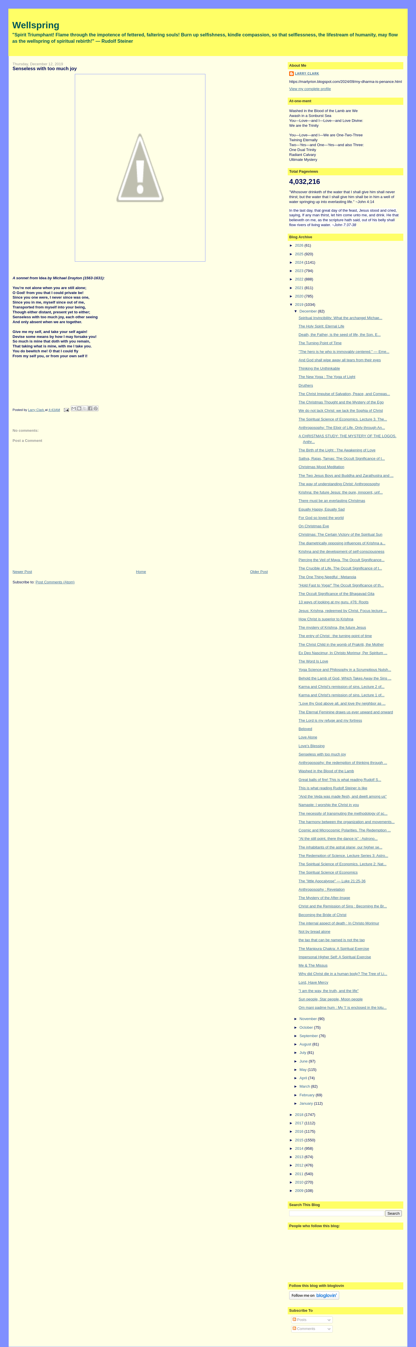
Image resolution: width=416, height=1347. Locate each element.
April (304, 1078)
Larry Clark (307, 73)
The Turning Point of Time (320, 343)
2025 (299, 254)
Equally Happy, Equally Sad (322, 509)
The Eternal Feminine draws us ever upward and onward (346, 712)
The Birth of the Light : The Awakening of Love (337, 450)
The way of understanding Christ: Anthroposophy (339, 484)
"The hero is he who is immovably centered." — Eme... (344, 351)
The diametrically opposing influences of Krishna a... (342, 543)
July (303, 1052)
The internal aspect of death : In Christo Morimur (339, 923)
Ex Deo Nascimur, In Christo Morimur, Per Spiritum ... (343, 653)
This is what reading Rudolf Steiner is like (333, 788)
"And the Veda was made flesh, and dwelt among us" (343, 796)
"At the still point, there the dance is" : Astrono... (338, 838)
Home (141, 572)
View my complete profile (310, 89)
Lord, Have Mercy (313, 982)
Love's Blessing (312, 746)
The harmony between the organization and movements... (347, 822)
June (304, 1061)
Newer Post (22, 572)
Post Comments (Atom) (55, 582)
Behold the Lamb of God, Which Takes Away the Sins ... (345, 678)
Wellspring (36, 25)
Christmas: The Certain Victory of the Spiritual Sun (340, 534)
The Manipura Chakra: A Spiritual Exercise (334, 948)
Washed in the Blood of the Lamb (326, 771)
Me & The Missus (313, 965)
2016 (299, 1131)
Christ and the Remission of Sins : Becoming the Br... (343, 906)
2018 (299, 1114)
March (305, 1086)
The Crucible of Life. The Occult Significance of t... (340, 568)
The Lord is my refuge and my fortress (330, 720)
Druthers (306, 385)
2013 (299, 1157)
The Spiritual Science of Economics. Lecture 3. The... (343, 419)
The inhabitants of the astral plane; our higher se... (340, 847)
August (306, 1044)
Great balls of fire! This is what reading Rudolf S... (340, 779)
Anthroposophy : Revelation (322, 889)
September (309, 1036)
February (308, 1095)
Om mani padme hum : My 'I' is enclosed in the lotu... (343, 1007)
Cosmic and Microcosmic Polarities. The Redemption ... (345, 830)
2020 (299, 296)
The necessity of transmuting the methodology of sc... (343, 813)
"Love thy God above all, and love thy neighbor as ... (342, 703)
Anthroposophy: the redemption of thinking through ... (343, 762)
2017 (299, 1123)
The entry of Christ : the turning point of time (335, 636)
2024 (299, 262)
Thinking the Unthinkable (319, 368)
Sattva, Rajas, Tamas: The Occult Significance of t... (342, 458)
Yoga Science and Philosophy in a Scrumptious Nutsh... (345, 669)
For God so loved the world (321, 518)
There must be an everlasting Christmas (332, 500)
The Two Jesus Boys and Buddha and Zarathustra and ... (346, 475)
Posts (300, 1320)
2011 (299, 1174)
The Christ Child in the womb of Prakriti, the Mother (341, 644)
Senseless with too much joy (322, 754)
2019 (299, 304)
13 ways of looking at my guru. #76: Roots (334, 602)
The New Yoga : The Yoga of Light (327, 377)
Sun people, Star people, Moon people (331, 999)
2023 (299, 271)
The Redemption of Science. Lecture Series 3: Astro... (343, 855)
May (304, 1069)
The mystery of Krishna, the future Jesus (332, 627)
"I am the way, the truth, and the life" (329, 991)
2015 (299, 1140)
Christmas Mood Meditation (321, 467)
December (309, 311)
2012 (299, 1165)
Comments (304, 1328)
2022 (299, 279)
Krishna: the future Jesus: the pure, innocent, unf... (341, 492)
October (307, 1027)
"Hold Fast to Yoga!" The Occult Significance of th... (341, 585)
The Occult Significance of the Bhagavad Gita (336, 593)
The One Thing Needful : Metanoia (327, 577)
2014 (299, 1148)
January (307, 1103)
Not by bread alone (314, 931)
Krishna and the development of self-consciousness (342, 551)
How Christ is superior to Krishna (326, 619)
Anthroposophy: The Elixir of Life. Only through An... (342, 427)
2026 (299, 245)
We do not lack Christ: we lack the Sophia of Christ (341, 410)
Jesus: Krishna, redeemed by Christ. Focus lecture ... (343, 611)
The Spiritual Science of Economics (328, 872)
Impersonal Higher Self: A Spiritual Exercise (335, 957)
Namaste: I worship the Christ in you (329, 805)
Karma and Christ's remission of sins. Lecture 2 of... (342, 686)
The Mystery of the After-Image (324, 898)
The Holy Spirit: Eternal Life (321, 326)
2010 (299, 1182)
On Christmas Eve (314, 526)
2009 (299, 1190)
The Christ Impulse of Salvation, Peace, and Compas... (344, 394)
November (309, 1019)
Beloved (305, 729)
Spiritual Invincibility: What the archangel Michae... (340, 318)
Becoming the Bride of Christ (322, 915)
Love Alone (308, 737)
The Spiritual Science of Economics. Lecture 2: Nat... (343, 864)
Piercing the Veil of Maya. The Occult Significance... (342, 560)
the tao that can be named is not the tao (332, 940)
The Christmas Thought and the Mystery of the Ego (341, 402)
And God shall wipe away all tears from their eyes (340, 360)
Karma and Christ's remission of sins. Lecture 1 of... (342, 695)
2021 (299, 288)
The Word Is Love (313, 661)
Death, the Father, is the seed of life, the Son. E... (340, 334)
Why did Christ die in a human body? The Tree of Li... (343, 974)
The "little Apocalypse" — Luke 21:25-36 (332, 881)
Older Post (259, 572)
